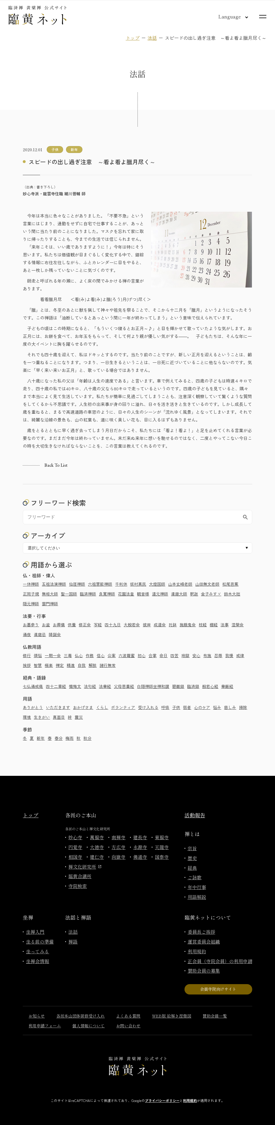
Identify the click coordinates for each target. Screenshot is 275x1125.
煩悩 (38, 655)
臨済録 (193, 686)
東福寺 (162, 837)
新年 (41, 738)
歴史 (192, 857)
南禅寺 (118, 837)
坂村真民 (138, 584)
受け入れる (148, 707)
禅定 (60, 665)
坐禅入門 (35, 931)
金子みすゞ (211, 594)
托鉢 (173, 624)
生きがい (42, 717)
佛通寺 (140, 856)
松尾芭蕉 (230, 584)
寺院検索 (77, 885)
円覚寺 (75, 847)
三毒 (68, 655)
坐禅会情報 (37, 961)
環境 (27, 717)
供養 (72, 624)
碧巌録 (178, 686)
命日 (163, 655)
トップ (133, 37)
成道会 (160, 624)
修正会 (85, 624)
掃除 (243, 707)
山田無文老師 (207, 584)
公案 (112, 655)
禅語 (73, 941)
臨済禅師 (88, 594)
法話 (152, 37)
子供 (176, 707)
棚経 (214, 624)
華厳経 (227, 686)
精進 (71, 665)
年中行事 (197, 887)
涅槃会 (237, 624)
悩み (217, 707)
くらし (102, 707)
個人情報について (88, 1025)
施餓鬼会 (188, 624)
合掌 (152, 655)
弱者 (187, 707)
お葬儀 (59, 624)
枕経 (203, 624)
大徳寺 (97, 847)
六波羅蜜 (126, 655)
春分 (58, 738)
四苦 (174, 655)
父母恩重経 (124, 686)
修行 (27, 655)
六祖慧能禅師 (100, 584)
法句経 (90, 686)
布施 (207, 655)
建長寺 (140, 837)
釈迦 (194, 594)
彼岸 (147, 624)
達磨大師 (179, 594)
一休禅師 (31, 584)
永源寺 (140, 847)
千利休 (121, 584)
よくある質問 (128, 1016)
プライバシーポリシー (162, 1100)
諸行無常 (107, 665)
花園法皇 (126, 594)
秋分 (87, 738)
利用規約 (197, 951)
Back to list (55, 465)
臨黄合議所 (79, 876)
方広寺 (118, 847)
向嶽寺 (118, 856)
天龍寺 (162, 847)
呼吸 (165, 707)
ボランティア (123, 707)
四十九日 (113, 624)
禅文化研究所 (84, 866)
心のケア (202, 707)
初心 (142, 655)
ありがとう (33, 707)
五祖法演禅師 (54, 584)
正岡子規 (31, 594)
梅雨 (69, 738)
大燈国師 (157, 584)
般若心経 (210, 686)
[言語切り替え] (229, 16)
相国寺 (75, 856)
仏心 (79, 655)
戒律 (240, 655)
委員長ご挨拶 (201, 931)
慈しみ (230, 707)
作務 (90, 655)
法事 (225, 624)
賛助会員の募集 (204, 970)
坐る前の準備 (40, 941)
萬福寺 (97, 837)
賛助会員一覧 (215, 1016)
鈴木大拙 (232, 594)
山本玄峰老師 (180, 584)
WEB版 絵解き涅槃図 (171, 1016)
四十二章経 (56, 686)
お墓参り (31, 624)
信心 (101, 655)
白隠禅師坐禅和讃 (153, 686)
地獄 (185, 655)
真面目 (59, 717)
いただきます (58, 707)
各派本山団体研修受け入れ (80, 1016)
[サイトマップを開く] (262, 16)
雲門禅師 (50, 603)
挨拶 (27, 665)
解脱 (92, 665)
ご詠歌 (194, 877)
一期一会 (53, 655)
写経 (98, 624)
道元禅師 (160, 594)
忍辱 (218, 655)
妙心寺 (75, 837)
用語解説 (197, 896)
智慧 (38, 665)
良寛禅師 (107, 594)
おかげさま (83, 707)
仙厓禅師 (77, 584)
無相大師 (50, 594)
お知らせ (37, 1016)
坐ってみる (37, 951)
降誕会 (55, 634)
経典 (192, 867)
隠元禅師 (31, 603)
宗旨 (192, 848)
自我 (82, 665)
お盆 (46, 624)
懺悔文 (75, 686)
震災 (79, 717)
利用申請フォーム (45, 1025)
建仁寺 (97, 856)
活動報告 (194, 815)
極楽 (49, 665)
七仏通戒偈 (33, 686)
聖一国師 (69, 594)
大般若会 (132, 624)
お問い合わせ (128, 1025)
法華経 (105, 686)
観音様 (143, 594)
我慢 (229, 655)
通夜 (27, 634)
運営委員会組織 (204, 941)
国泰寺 (162, 856)
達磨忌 (40, 634)
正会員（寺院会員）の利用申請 (220, 961)
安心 (196, 655)
